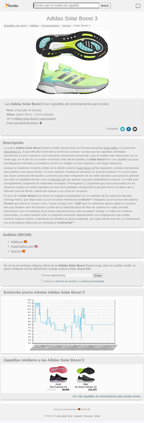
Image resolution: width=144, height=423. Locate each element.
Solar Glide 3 (111, 147)
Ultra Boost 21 (12, 151)
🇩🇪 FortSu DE (84, 409)
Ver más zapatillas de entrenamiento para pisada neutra (106, 396)
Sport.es (16, 251)
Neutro (66, 25)
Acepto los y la (74, 281)
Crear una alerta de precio (22, 122)
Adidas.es (17, 241)
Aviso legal (61, 416)
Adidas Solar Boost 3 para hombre (35, 118)
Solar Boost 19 (85, 167)
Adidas (34, 25)
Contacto (78, 416)
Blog (70, 416)
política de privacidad (93, 281)
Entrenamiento (50, 25)
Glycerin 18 (58, 179)
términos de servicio (66, 281)
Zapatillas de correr (15, 25)
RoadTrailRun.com (22, 246)
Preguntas (87, 416)
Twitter (97, 416)
